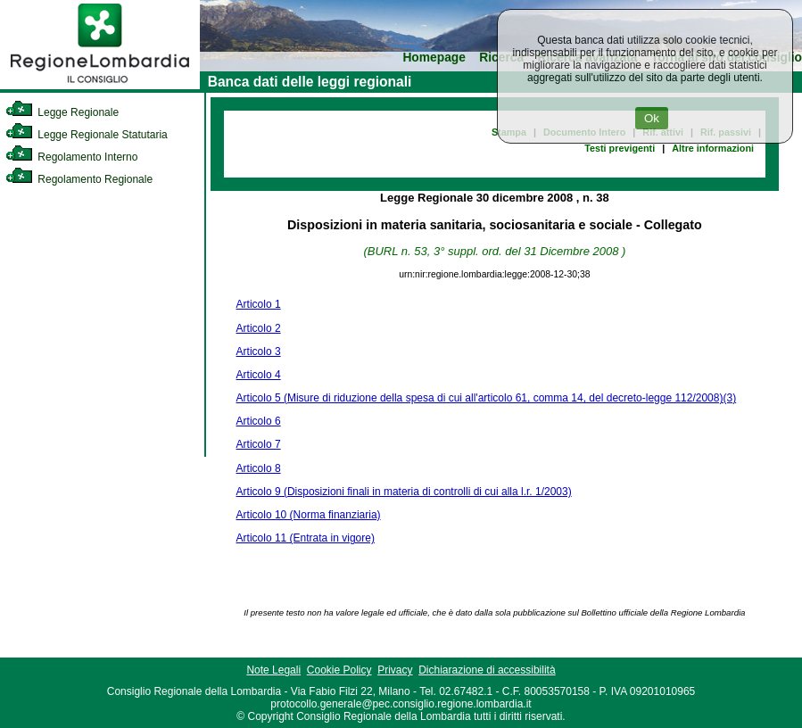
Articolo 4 (258, 374)
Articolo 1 (258, 304)
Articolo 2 (258, 328)
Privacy (394, 670)
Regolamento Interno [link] (71, 157)
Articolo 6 (258, 421)
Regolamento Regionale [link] (79, 179)
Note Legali (273, 670)
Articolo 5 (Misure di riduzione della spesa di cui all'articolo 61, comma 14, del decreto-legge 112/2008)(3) (486, 398)
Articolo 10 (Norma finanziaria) (308, 515)
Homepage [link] (434, 57)
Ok (651, 118)
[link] (100, 85)
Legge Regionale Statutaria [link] (86, 134)
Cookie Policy (339, 670)
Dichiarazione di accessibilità (486, 670)
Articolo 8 (258, 468)
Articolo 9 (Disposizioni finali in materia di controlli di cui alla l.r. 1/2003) (404, 491)
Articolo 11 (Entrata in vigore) (305, 538)
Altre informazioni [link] (713, 148)
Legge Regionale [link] (62, 112)
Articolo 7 (258, 444)
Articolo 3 (258, 351)
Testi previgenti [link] (619, 148)
